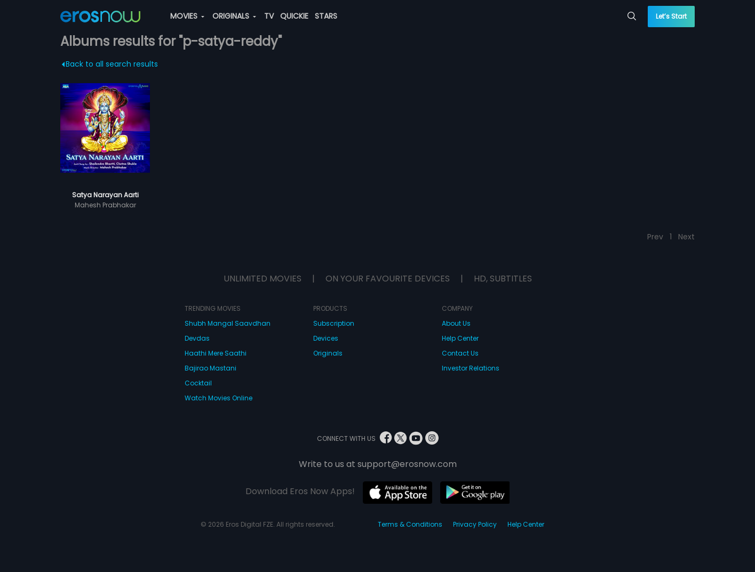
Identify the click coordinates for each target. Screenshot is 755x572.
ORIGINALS (234, 16)
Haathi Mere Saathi (216, 353)
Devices (325, 338)
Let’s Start (671, 16)
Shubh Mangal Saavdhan (228, 323)
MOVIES (187, 16)
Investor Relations (470, 368)
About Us (456, 323)
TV (269, 16)
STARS (326, 16)
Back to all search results (110, 64)
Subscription (333, 323)
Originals (328, 353)
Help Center (460, 338)
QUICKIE (294, 16)
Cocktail (198, 383)
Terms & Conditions (410, 524)
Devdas (197, 338)
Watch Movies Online (218, 397)
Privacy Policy (475, 524)
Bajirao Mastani (210, 368)
